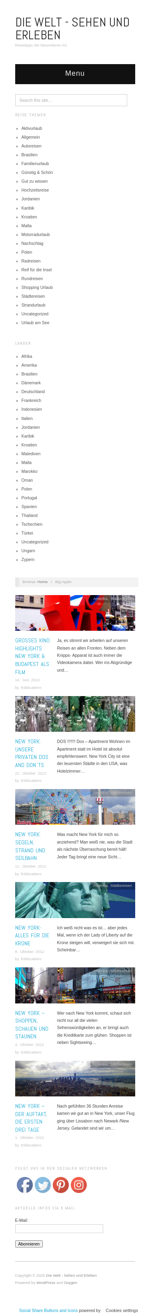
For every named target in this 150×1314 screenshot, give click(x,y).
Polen (27, 252)
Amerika (29, 365)
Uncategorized (35, 313)
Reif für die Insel (37, 269)
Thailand (30, 515)
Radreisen (31, 260)
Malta (27, 225)
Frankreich (32, 400)
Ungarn (28, 550)
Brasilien (30, 154)
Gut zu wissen (35, 181)
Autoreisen (32, 145)
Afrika (27, 356)
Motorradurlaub (36, 234)
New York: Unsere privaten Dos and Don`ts (31, 753)
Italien (27, 418)
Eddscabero (31, 687)
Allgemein (31, 137)
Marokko (30, 471)
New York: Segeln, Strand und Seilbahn (30, 846)
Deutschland (33, 391)
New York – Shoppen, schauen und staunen (31, 1024)
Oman (27, 480)
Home (43, 581)
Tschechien (32, 524)
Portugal (29, 497)
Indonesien (32, 409)
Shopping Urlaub (37, 287)
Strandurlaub (34, 305)
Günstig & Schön (37, 172)
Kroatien (29, 216)
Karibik (28, 208)
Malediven (31, 453)
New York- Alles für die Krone (32, 935)
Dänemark (31, 382)
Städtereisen (33, 296)
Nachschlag (33, 243)
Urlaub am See (36, 322)
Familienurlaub (35, 163)
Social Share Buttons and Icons (48, 1310)
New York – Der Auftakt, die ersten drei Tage (31, 1117)
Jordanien (31, 198)
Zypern (28, 559)
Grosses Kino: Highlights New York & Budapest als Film (33, 656)
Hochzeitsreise (35, 190)
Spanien (29, 506)
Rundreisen (32, 278)
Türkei (27, 533)
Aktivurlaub (32, 128)
